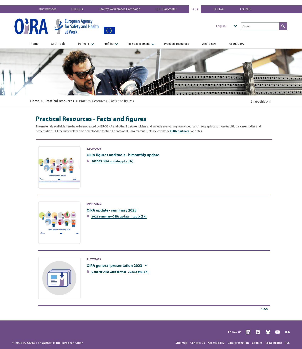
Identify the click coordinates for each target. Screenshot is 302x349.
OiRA (195, 9)
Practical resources (176, 44)
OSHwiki (219, 9)
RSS (287, 343)
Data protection (238, 343)
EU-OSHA (77, 9)
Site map (181, 343)
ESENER (245, 9)
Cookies (257, 343)
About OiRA (236, 44)
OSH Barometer (165, 9)
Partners (83, 44)
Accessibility (216, 343)
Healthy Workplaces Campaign (119, 9)
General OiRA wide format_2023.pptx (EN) (119, 272)
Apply (283, 26)
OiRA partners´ (180, 131)
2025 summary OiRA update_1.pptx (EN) (119, 216)
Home (34, 44)
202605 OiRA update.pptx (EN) (112, 161)
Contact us (197, 343)
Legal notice (273, 343)
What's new (209, 44)
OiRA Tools (58, 44)
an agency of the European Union (60, 343)
